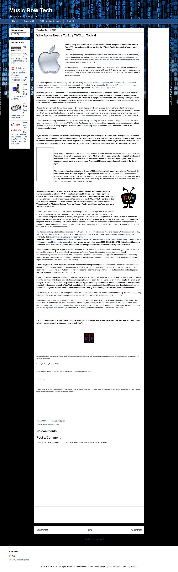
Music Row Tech (30, 10)
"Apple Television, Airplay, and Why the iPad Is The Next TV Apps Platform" (99, 121)
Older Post (136, 530)
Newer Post (42, 530)
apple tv (51, 424)
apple (45, 424)
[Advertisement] (89, 515)
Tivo (57, 424)
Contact (70, 21)
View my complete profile (19, 560)
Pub (13, 556)
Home (15, 21)
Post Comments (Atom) (94, 539)
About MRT (29, 21)
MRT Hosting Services (50, 21)
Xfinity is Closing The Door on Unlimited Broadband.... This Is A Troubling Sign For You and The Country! (19, 133)
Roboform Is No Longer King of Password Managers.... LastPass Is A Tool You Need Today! (19, 74)
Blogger (134, 566)
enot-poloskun (114, 566)
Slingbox (123, 303)
